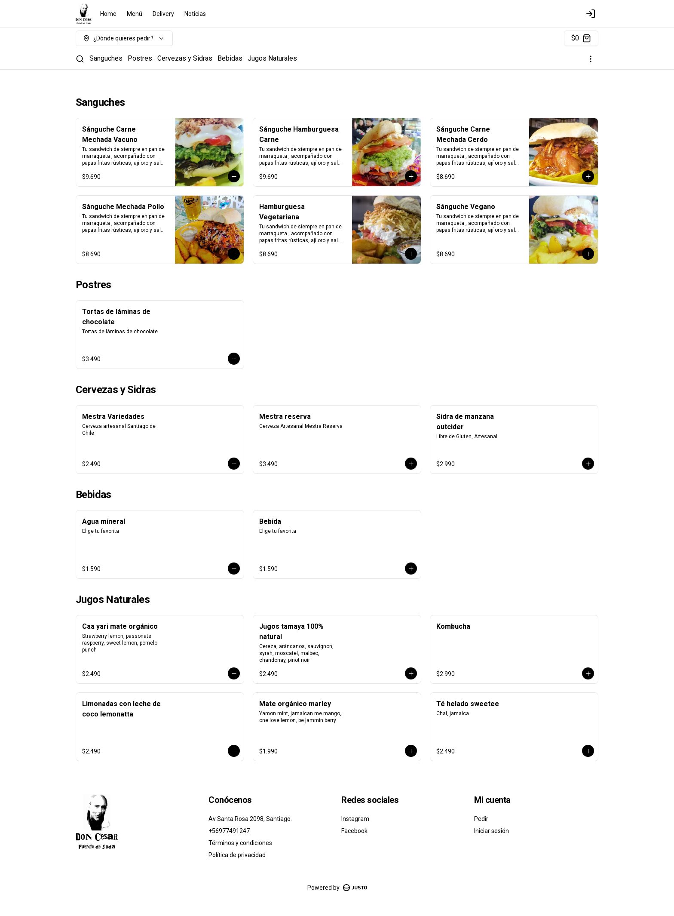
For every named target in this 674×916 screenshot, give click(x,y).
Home (108, 13)
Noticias (195, 13)
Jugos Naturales (272, 58)
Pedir (481, 818)
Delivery (163, 13)
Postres (140, 58)
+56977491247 (229, 830)
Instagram (355, 818)
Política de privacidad (237, 854)
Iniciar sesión (491, 830)
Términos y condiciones (240, 842)
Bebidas (230, 58)
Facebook (354, 830)
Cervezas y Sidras (184, 58)
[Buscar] (80, 59)
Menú (134, 13)
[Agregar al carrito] (234, 176)
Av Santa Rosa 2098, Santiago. (250, 818)
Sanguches (106, 58)
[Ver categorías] (590, 59)
